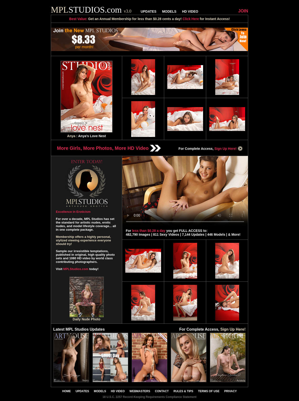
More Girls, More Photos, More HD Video (109, 148)
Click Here (191, 19)
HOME (66, 391)
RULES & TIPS (183, 391)
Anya (71, 136)
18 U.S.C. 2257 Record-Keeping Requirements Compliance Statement (149, 397)
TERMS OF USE (209, 391)
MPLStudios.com (75, 269)
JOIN (243, 11)
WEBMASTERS (140, 391)
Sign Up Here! (229, 149)
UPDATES (148, 11)
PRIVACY (230, 391)
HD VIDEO (190, 11)
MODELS (169, 11)
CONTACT (162, 391)
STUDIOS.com (91, 10)
